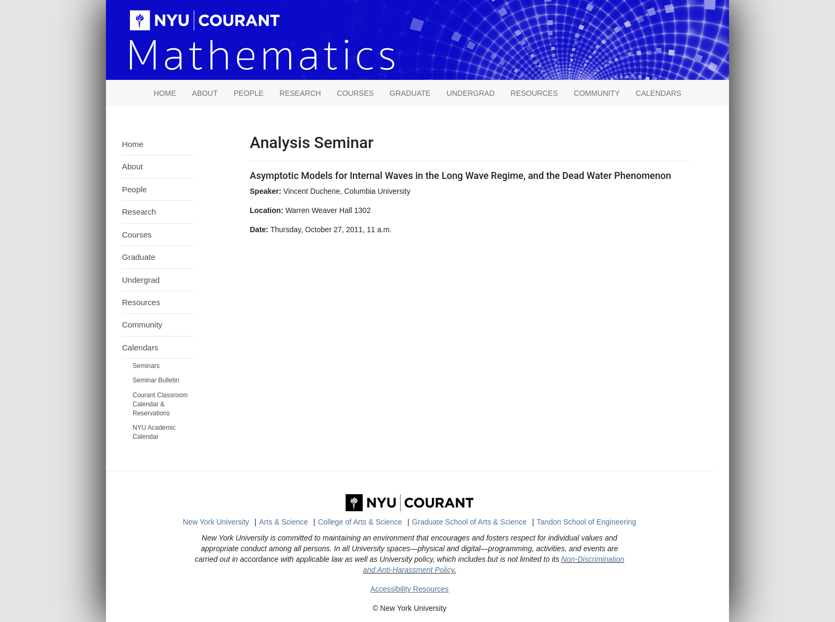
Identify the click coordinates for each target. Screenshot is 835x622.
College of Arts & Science (360, 522)
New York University (216, 522)
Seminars (146, 366)
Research (300, 93)
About (205, 93)
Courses (355, 93)
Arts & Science (283, 522)
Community (597, 93)
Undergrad (471, 93)
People (249, 93)
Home (132, 144)
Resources (534, 93)
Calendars (659, 93)
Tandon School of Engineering (586, 522)
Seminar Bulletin (156, 380)
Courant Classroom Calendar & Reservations (160, 404)
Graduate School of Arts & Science (469, 522)
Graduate (410, 93)
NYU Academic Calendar (154, 432)
